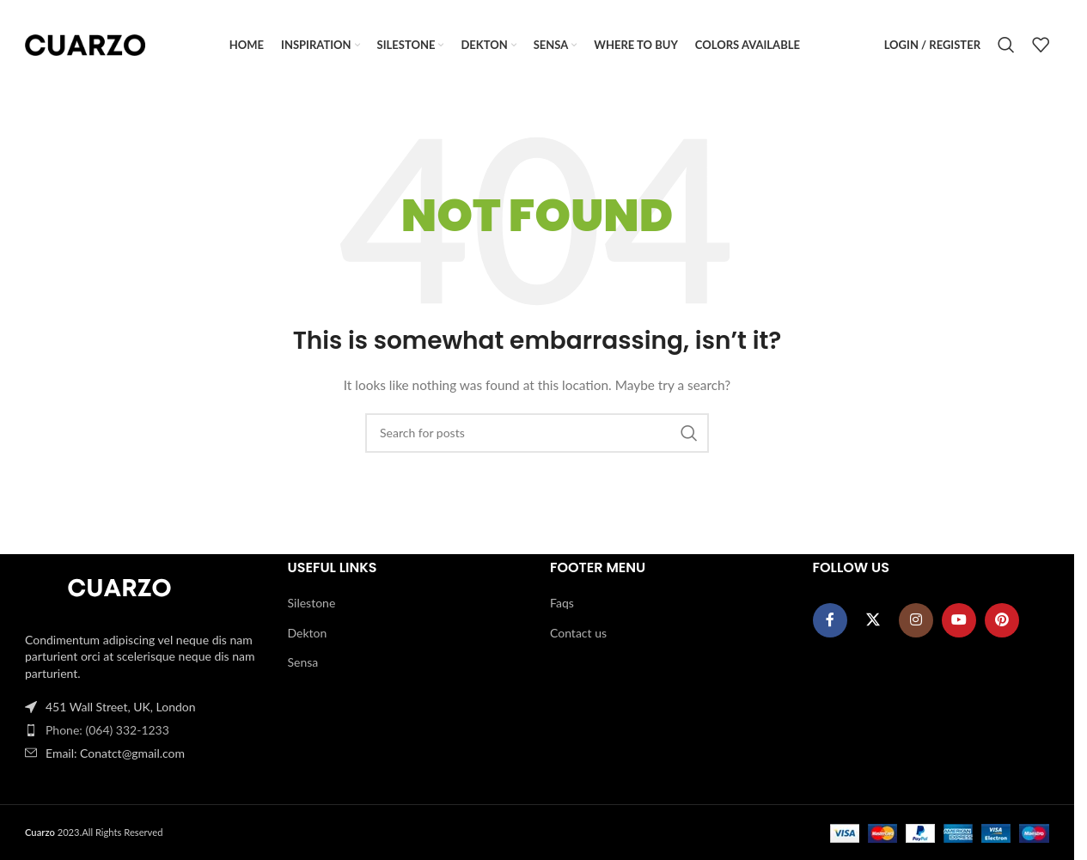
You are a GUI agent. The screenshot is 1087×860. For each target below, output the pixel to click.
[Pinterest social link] (1002, 620)
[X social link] (873, 620)
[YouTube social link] (959, 620)
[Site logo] (85, 43)
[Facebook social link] (830, 620)
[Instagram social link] (916, 620)
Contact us (578, 632)
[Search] (1006, 45)
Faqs (562, 602)
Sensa (303, 663)
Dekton (307, 632)
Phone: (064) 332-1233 (107, 730)
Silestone (312, 602)
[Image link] (119, 589)
